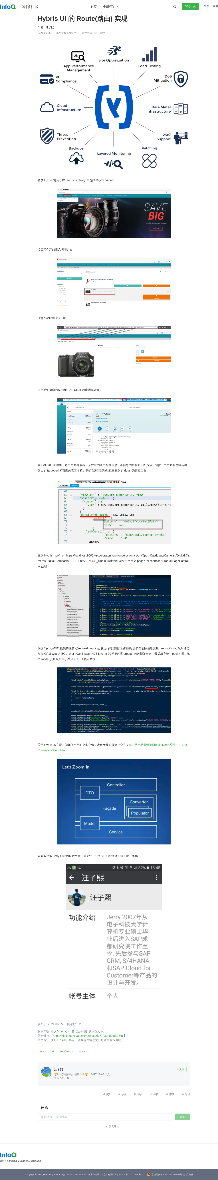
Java (42, 1051)
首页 (94, 6)
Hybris (82, 1051)
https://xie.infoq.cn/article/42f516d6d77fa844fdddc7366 (88, 1035)
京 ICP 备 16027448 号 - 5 (131, 1174)
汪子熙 (50, 27)
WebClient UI (66, 1051)
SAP (52, 1051)
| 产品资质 (188, 1174)
